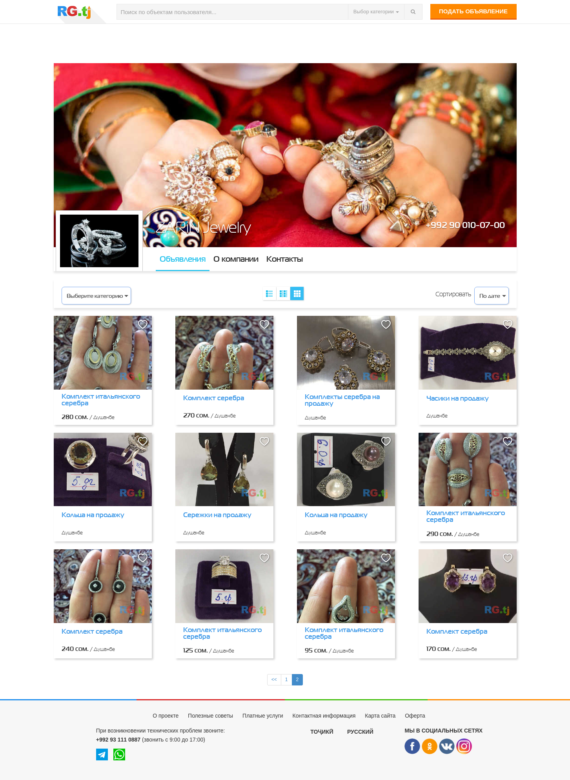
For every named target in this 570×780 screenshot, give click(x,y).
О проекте (165, 716)
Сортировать (453, 294)
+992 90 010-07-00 (465, 225)
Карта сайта (380, 716)
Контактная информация (323, 716)
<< (274, 679)
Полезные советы (210, 716)
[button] (143, 325)
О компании (236, 258)
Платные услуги (262, 716)
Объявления (183, 258)
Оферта (415, 716)
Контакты (284, 258)
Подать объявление (473, 11)
